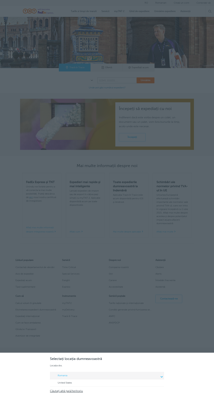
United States (62, 383)
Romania (107, 376)
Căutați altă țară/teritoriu (66, 391)
